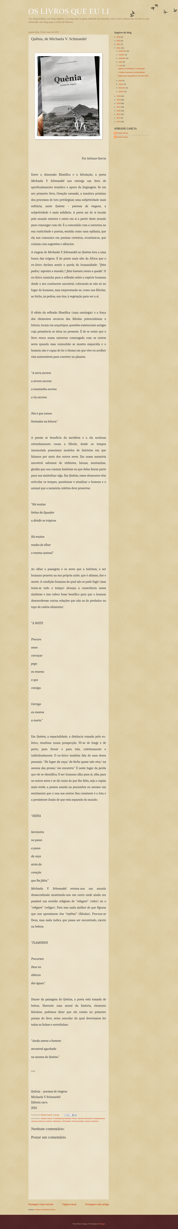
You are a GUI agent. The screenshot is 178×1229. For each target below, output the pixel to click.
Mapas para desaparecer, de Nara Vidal (133, 76)
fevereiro (122, 88)
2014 (119, 118)
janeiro (121, 91)
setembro (122, 58)
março (121, 84)
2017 (119, 107)
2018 (119, 103)
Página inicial (69, 1204)
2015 (119, 114)
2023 (119, 41)
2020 (119, 96)
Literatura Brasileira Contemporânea (91, 1118)
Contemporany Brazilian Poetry (64, 1118)
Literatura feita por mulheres (41, 1121)
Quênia (88, 1121)
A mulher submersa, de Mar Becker (131, 72)
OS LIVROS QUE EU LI (68, 11)
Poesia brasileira (78, 1121)
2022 (119, 44)
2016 (119, 111)
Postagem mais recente (40, 1204)
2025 (119, 37)
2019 (119, 100)
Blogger (102, 1224)
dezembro (123, 51)
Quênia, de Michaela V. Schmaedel (131, 69)
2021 (119, 48)
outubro (122, 55)
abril (120, 81)
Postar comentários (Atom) (45, 1210)
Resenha (95, 1121)
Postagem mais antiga (97, 1204)
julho (121, 62)
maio (121, 66)
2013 (119, 122)
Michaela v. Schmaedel (62, 1121)
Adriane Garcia (46, 1118)
